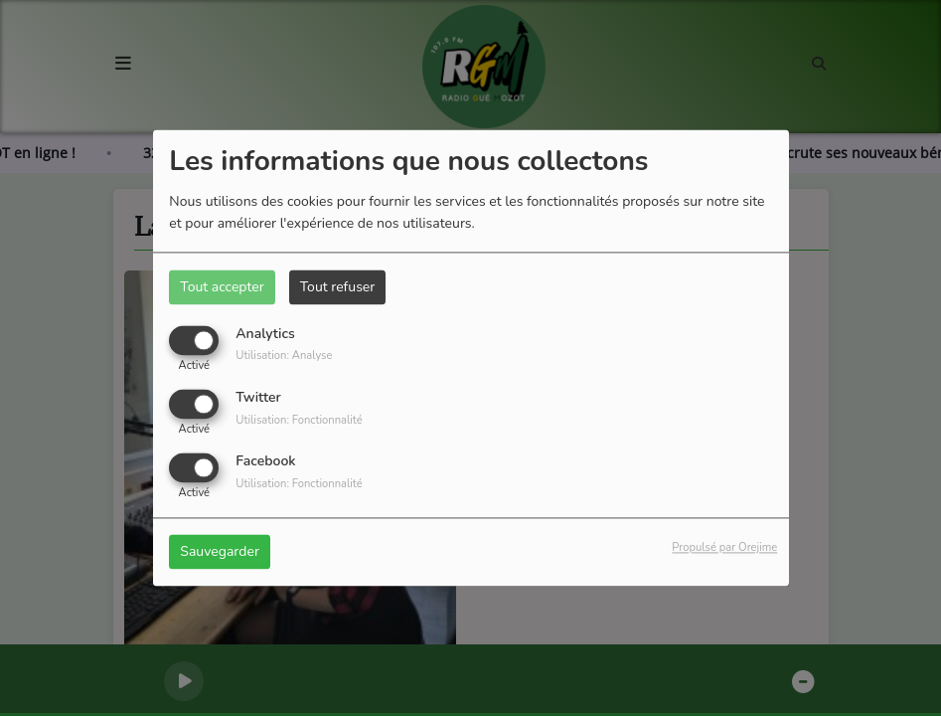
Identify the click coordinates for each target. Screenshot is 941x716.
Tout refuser (338, 286)
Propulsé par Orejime (724, 548)
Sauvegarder (219, 552)
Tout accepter (221, 286)
